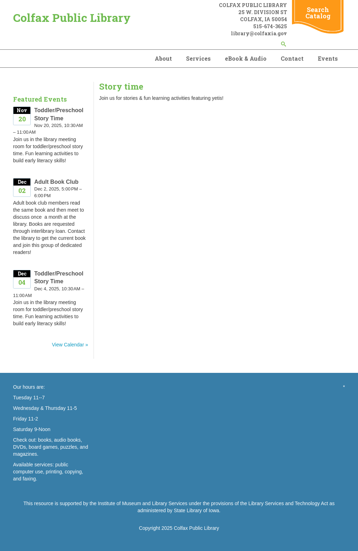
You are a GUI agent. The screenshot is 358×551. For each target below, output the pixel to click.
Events (328, 58)
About (163, 58)
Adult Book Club (56, 182)
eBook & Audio (246, 58)
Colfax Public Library (72, 17)
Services (198, 58)
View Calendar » (70, 344)
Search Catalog (317, 12)
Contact (292, 58)
